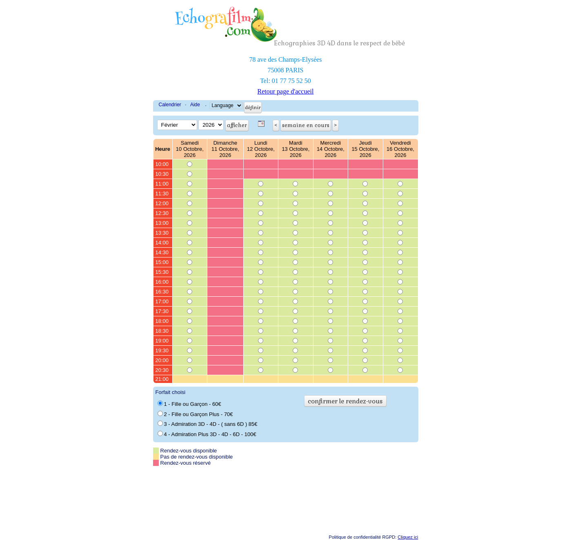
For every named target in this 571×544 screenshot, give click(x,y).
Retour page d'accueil (286, 91)
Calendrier (170, 104)
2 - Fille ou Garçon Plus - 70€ (195, 414)
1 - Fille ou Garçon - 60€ (189, 404)
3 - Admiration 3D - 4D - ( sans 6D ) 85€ (208, 424)
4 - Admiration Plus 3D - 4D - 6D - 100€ (207, 434)
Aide (195, 104)
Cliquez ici (408, 537)
